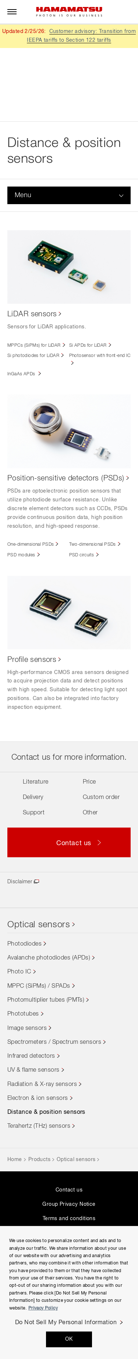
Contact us (69, 1190)
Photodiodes (24, 944)
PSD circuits (81, 555)
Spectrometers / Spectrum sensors (54, 1042)
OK (69, 1339)
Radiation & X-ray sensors (42, 1084)
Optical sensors (38, 924)
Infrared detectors (31, 1056)
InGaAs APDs (21, 374)
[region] (69, 1292)
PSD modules (21, 555)
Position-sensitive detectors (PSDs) (65, 478)
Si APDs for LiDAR (88, 345)
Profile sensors (31, 659)
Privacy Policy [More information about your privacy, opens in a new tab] (43, 1308)
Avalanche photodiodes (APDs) (48, 958)
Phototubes (23, 1014)
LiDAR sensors (32, 314)
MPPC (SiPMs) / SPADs (38, 986)
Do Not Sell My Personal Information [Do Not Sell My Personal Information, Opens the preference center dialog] (66, 1323)
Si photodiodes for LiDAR (33, 356)
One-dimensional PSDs (30, 544)
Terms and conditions (69, 1218)
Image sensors (27, 1028)
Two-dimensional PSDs (92, 544)
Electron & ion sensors (37, 1098)
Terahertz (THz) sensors (38, 1126)
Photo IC (19, 972)
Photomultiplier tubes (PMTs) (45, 1000)
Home (14, 1159)
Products (39, 1159)
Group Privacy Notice (68, 1204)
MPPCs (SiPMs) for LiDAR (34, 345)
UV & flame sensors (33, 1070)
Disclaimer (19, 881)
